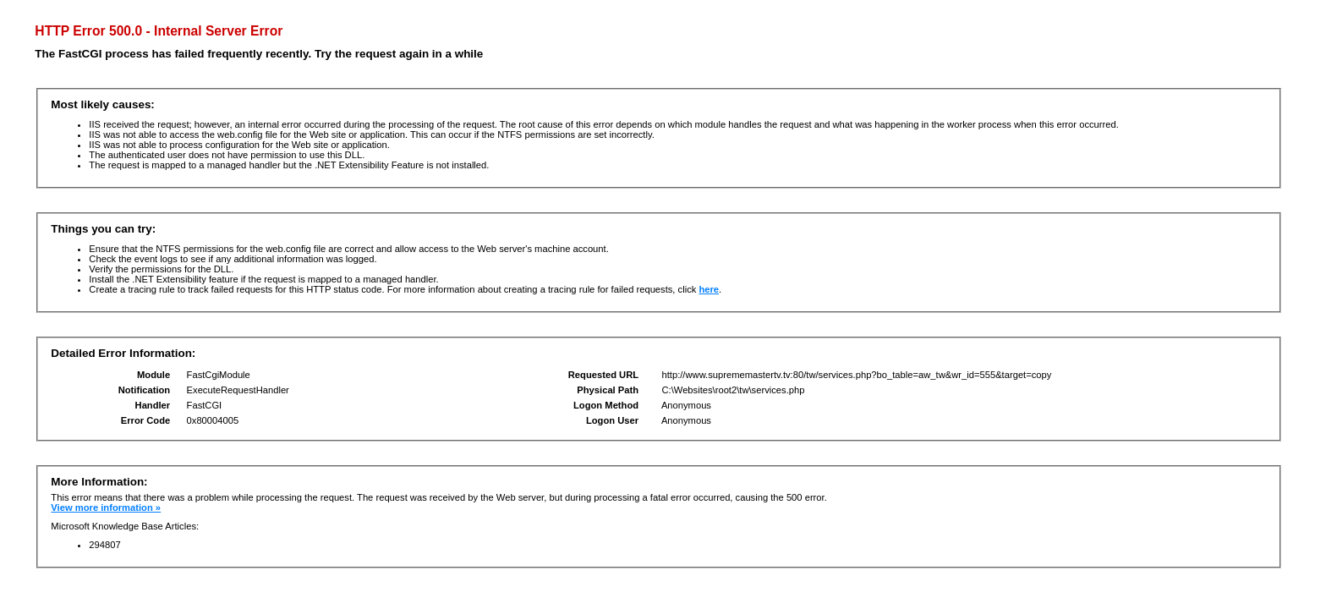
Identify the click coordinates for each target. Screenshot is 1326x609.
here (709, 289)
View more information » (106, 507)
